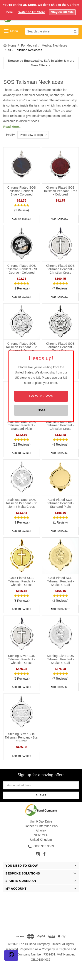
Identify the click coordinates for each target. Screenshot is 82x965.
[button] (41, 63)
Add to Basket (21, 218)
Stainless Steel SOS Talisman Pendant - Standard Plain (21, 425)
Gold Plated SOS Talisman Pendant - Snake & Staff (60, 581)
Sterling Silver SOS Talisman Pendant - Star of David (21, 737)
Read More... (12, 126)
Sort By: (10, 134)
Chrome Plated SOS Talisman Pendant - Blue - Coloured (21, 191)
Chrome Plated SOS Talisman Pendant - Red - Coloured (60, 191)
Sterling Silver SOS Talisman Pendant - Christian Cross (21, 659)
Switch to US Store (31, 12)
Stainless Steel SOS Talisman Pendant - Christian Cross (60, 425)
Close (41, 410)
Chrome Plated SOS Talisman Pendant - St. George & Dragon (21, 347)
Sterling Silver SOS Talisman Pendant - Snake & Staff (60, 659)
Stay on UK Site (62, 12)
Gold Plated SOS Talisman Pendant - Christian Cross (21, 581)
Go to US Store (41, 396)
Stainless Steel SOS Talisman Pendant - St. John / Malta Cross (21, 503)
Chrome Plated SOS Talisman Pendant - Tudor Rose (60, 347)
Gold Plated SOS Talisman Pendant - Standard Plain (60, 503)
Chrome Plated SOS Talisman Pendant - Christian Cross (60, 269)
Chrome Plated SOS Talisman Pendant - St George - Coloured (21, 269)
